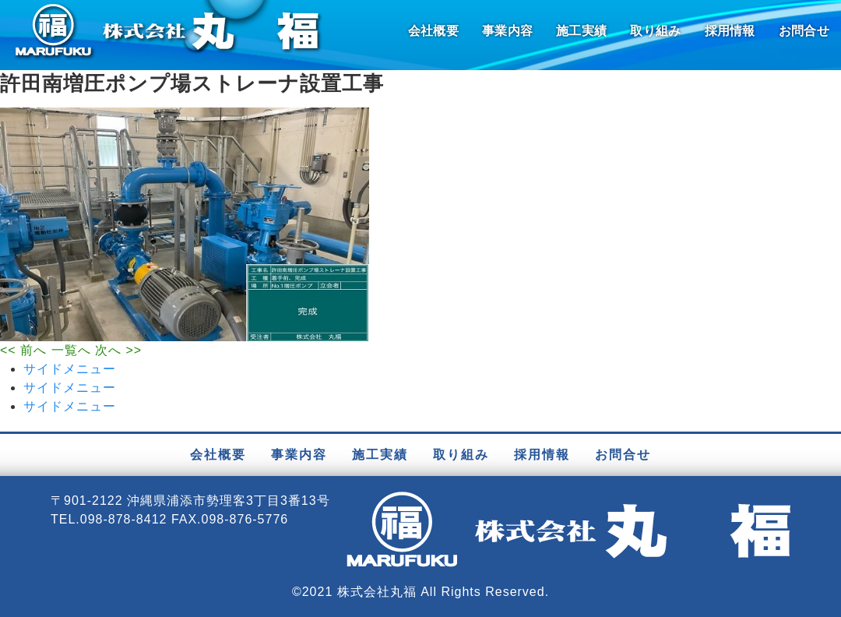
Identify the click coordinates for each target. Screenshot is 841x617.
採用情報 (730, 30)
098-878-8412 (123, 519)
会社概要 (433, 30)
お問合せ (804, 30)
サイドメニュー (69, 368)
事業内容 (507, 30)
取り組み (655, 30)
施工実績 (581, 30)
